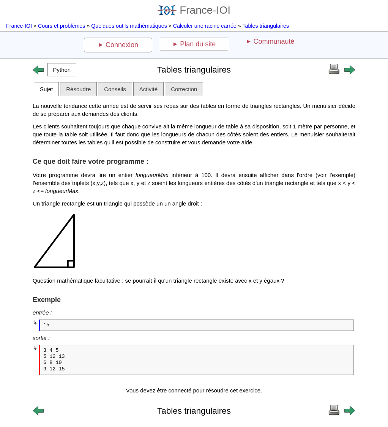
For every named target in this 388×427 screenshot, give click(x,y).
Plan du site (198, 44)
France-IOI (194, 10)
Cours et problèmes (61, 26)
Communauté (273, 41)
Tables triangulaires (265, 26)
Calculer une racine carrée (205, 26)
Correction (184, 89)
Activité (148, 89)
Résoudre (78, 89)
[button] (61, 69)
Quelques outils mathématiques (129, 26)
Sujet (46, 89)
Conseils (115, 89)
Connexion (122, 45)
